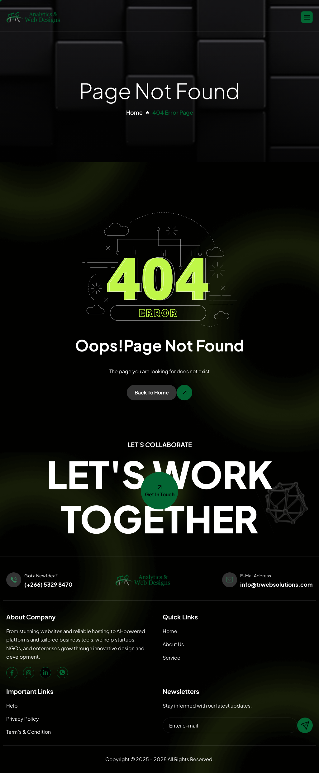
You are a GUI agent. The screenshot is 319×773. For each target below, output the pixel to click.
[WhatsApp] (62, 672)
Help (12, 705)
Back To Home (152, 392)
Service (171, 657)
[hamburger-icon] (307, 17)
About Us (173, 644)
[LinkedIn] (45, 672)
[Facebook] (11, 672)
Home (170, 631)
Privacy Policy (22, 718)
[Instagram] (28, 672)
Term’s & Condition (28, 731)
